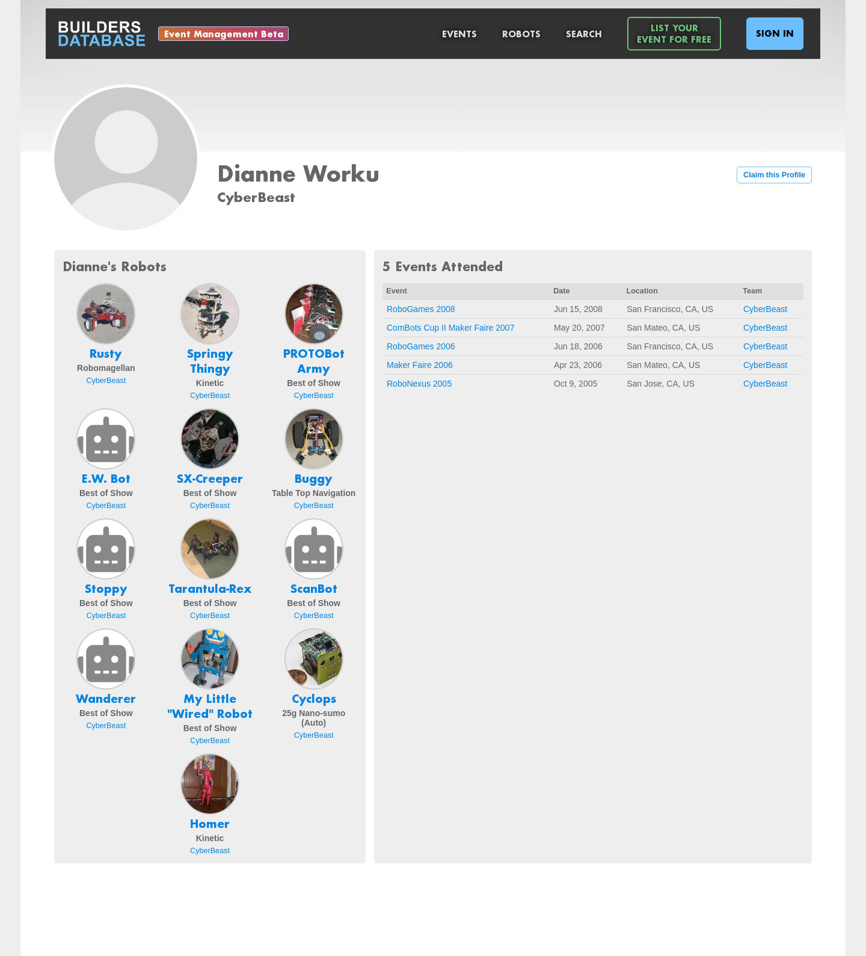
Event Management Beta (223, 34)
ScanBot (313, 588)
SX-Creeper (210, 478)
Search (584, 34)
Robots (521, 34)
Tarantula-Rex (210, 588)
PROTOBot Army (314, 361)
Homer (210, 824)
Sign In (775, 33)
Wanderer (106, 698)
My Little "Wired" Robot (210, 706)
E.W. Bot (106, 478)
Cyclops (314, 698)
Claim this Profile (774, 175)
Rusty (106, 353)
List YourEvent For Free (674, 33)
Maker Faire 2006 (420, 365)
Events (459, 34)
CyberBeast (106, 380)
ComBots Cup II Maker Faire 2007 (450, 327)
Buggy (314, 478)
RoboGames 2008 (421, 309)
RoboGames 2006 (421, 346)
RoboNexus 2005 (419, 383)
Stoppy (106, 588)
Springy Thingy (210, 361)
